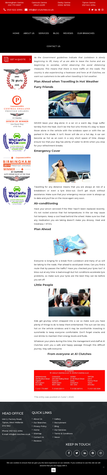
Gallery (57, 419)
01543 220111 (39, 5)
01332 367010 (64, 5)
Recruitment (60, 422)
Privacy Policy (40, 426)
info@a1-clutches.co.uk (41, 9)
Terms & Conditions (63, 433)
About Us (29, 33)
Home (16, 33)
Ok (53, 470)
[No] (103, 467)
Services (44, 33)
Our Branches (85, 33)
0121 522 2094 (88, 5)
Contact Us (53, 46)
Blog (56, 33)
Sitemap (38, 433)
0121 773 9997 (14, 5)
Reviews (68, 33)
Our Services (60, 430)
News (57, 437)
